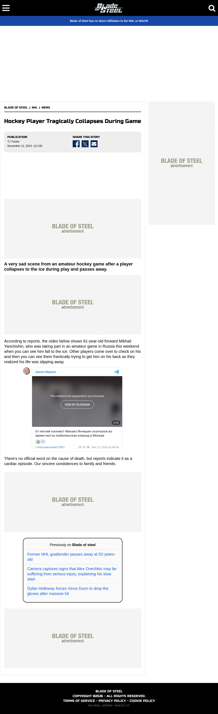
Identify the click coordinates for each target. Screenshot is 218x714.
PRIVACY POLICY (112, 701)
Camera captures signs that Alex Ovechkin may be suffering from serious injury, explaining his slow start (71, 574)
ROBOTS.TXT (122, 705)
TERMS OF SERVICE (79, 701)
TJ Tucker (13, 141)
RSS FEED (94, 705)
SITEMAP (107, 705)
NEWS (46, 107)
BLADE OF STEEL (16, 107)
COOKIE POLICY (142, 701)
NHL (35, 107)
